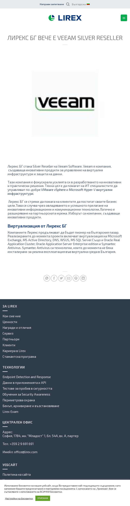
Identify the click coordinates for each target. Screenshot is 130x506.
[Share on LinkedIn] (83, 278)
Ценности (10, 322)
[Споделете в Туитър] (61, 278)
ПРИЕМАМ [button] (42, 498)
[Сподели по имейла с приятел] (68, 278)
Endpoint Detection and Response (27, 377)
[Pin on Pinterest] (76, 278)
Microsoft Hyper (80, 190)
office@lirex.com (25, 452)
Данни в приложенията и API (24, 383)
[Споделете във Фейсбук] (54, 278)
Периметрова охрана (19, 400)
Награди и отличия (17, 327)
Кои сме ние (12, 316)
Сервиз (8, 333)
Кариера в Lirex (14, 351)
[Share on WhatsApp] (47, 278)
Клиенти (9, 345)
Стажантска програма (19, 356)
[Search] (67, 4)
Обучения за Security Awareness (26, 394)
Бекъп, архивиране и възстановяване (31, 406)
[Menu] (124, 18)
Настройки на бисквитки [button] (19, 498)
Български (80, 4)
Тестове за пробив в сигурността (27, 388)
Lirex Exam (10, 412)
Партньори (11, 339)
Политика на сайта (17, 474)
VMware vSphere (53, 190)
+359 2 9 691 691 (22, 444)
